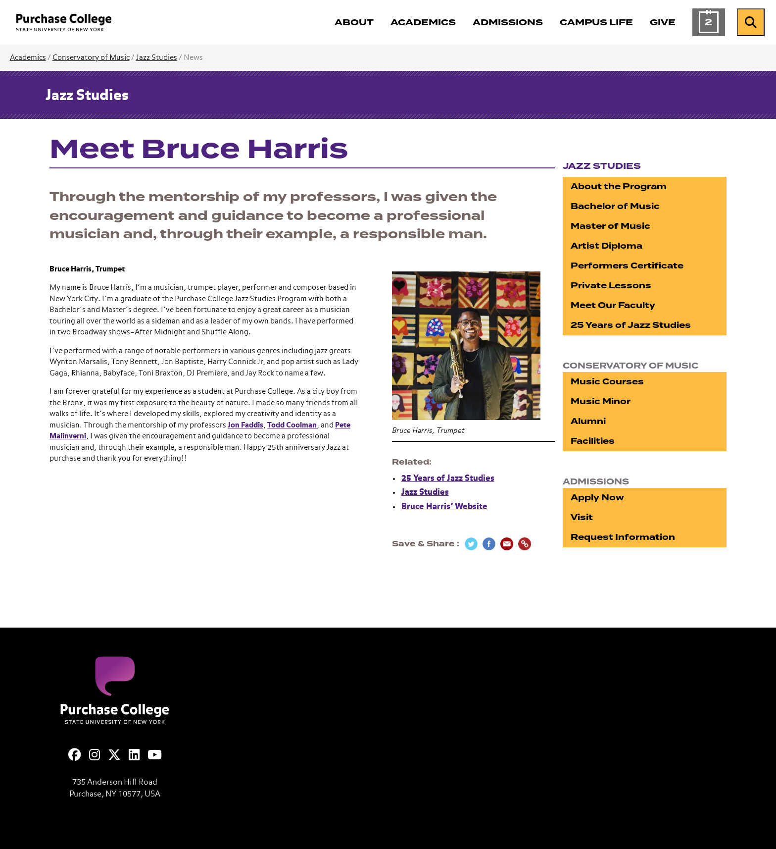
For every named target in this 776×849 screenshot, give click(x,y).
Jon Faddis (245, 425)
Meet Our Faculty (613, 305)
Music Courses (607, 381)
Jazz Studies (156, 57)
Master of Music (610, 226)
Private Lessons (611, 285)
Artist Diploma (606, 246)
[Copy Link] (524, 543)
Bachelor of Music (615, 206)
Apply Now (597, 497)
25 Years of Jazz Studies (447, 479)
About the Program (619, 186)
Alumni (588, 421)
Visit (582, 517)
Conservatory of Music (91, 57)
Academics (28, 57)
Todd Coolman (292, 425)
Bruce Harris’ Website (444, 507)
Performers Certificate (627, 266)
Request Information (623, 537)
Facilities (593, 441)
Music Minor (600, 401)
